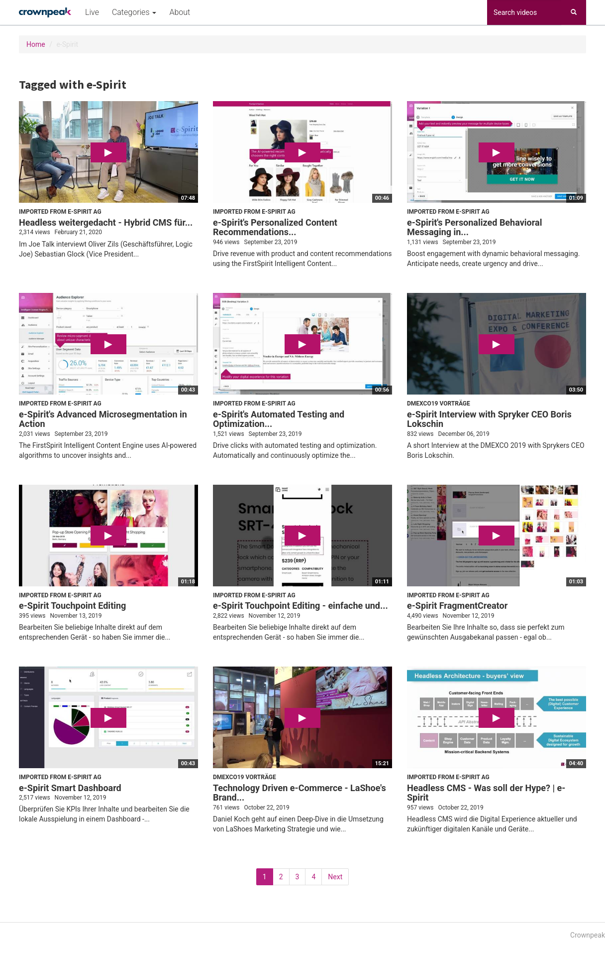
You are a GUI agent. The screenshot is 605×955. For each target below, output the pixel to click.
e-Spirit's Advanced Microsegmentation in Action (103, 419)
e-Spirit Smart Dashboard (70, 788)
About (179, 12)
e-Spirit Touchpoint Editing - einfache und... (300, 605)
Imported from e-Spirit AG (60, 211)
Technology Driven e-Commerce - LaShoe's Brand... (299, 793)
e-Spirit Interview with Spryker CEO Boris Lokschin (489, 419)
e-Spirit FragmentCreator (457, 605)
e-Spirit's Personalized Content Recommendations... (275, 227)
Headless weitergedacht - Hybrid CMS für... (106, 222)
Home (35, 44)
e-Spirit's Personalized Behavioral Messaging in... (474, 227)
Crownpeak (587, 935)
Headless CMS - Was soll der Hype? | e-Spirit (486, 793)
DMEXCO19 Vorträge (438, 403)
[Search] (573, 12)
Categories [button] (134, 12)
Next (335, 877)
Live (92, 12)
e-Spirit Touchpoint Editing (72, 605)
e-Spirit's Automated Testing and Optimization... (278, 419)
